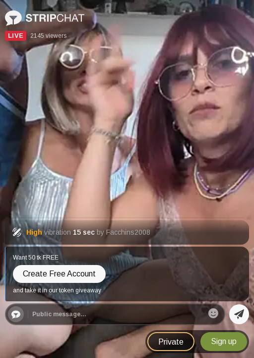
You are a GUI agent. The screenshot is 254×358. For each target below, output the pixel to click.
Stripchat (21, 13)
